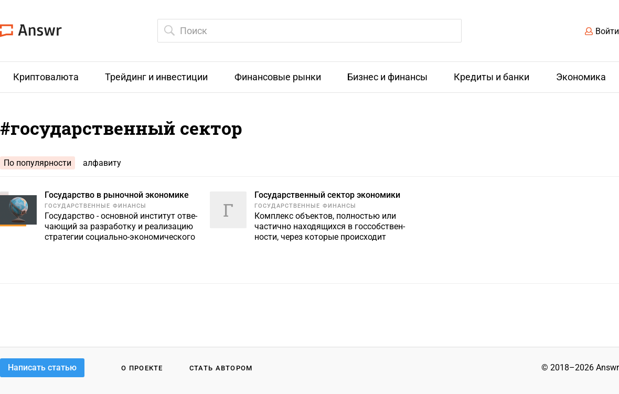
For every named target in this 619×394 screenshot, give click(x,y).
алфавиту (102, 163)
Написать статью (42, 367)
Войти (607, 31)
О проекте (142, 368)
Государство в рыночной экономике (117, 195)
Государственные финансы (95, 206)
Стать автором (221, 368)
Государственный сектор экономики (327, 195)
